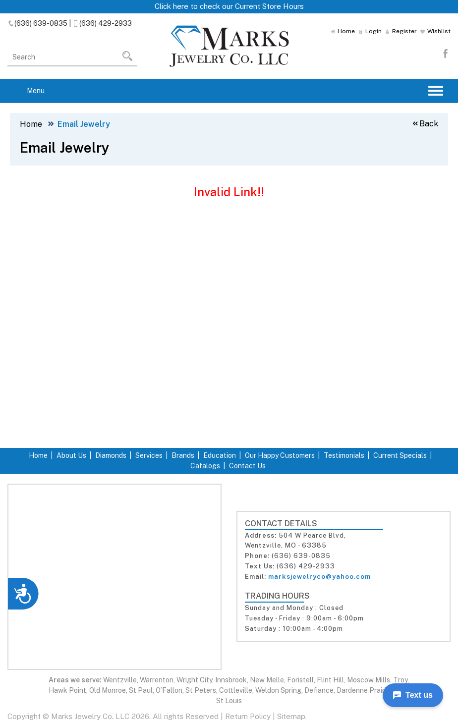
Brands (183, 455)
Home (343, 31)
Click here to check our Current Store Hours (229, 6)
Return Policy (248, 716)
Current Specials (400, 455)
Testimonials (344, 455)
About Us (71, 455)
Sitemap (291, 716)
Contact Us (247, 466)
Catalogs (205, 466)
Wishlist (435, 31)
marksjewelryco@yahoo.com (319, 576)
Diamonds (110, 455)
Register (401, 31)
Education (219, 455)
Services (149, 455)
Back (424, 123)
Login (370, 31)
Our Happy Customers (280, 455)
